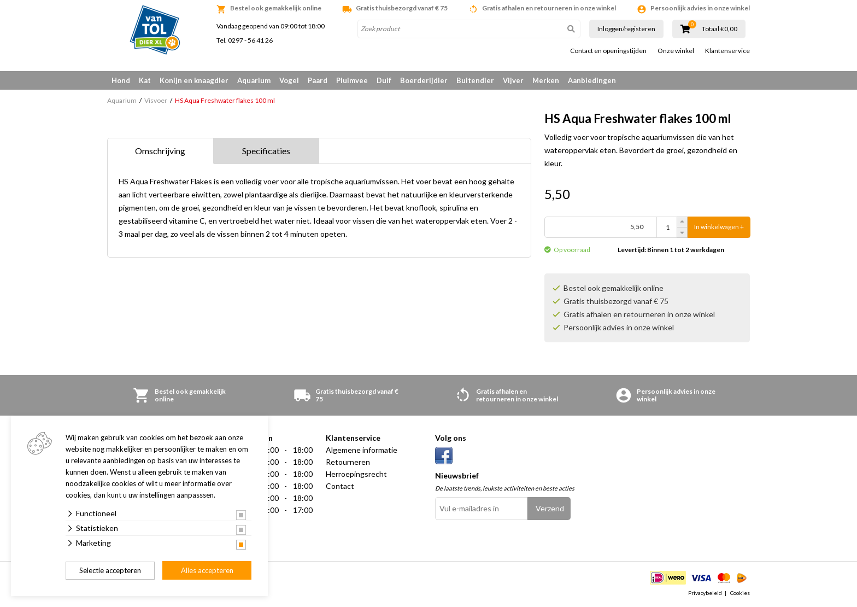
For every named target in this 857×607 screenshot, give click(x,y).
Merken (545, 80)
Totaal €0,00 (719, 29)
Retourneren (348, 461)
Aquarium (254, 80)
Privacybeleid (705, 593)
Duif (384, 80)
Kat (145, 80)
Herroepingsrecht (356, 473)
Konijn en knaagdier (194, 80)
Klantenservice (727, 51)
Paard (317, 80)
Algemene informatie (361, 449)
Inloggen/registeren (626, 29)
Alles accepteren (207, 570)
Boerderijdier (424, 80)
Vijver (513, 80)
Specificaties (266, 150)
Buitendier (475, 80)
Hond (120, 80)
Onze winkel (676, 51)
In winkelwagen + (719, 227)
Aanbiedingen (592, 80)
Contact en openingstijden (608, 51)
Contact (340, 486)
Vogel (289, 80)
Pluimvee (352, 80)
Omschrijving (160, 150)
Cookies (740, 593)
